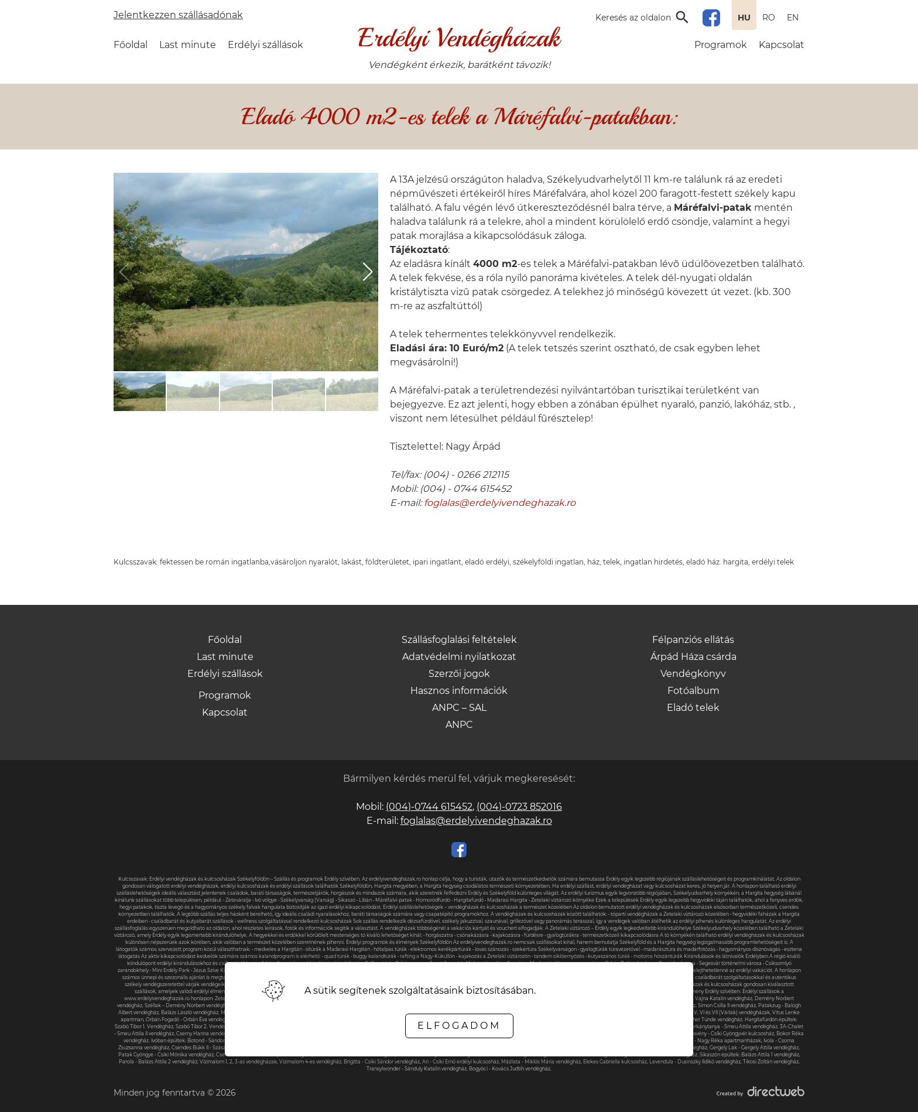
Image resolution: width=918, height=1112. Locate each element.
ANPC (459, 724)
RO (768, 17)
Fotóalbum (693, 690)
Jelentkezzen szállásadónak (178, 14)
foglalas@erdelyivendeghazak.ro (500, 502)
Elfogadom (459, 1025)
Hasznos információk (459, 690)
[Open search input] (643, 17)
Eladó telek (693, 707)
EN (793, 17)
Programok (720, 44)
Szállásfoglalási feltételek (459, 639)
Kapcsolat (781, 44)
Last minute (187, 44)
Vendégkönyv (693, 673)
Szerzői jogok (459, 673)
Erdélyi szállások (265, 44)
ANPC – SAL (459, 707)
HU (744, 17)
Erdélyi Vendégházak (459, 37)
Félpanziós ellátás (693, 639)
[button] (367, 271)
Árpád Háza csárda (693, 656)
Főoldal (131, 44)
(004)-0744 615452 (429, 806)
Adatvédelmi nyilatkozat (459, 656)
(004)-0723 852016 (519, 806)
